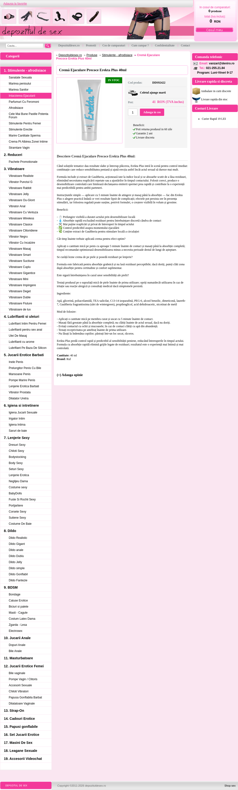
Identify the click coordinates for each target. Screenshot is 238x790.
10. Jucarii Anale (17, 638)
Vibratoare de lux (20, 309)
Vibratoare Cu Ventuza (23, 212)
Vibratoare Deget (20, 291)
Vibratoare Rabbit (20, 188)
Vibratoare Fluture (20, 303)
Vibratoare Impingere (22, 285)
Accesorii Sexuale (20, 685)
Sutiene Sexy (17, 517)
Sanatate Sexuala (20, 77)
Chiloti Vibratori (18, 691)
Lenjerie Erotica (19, 475)
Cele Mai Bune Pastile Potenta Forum (28, 115)
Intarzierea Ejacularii (22, 95)
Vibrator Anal (17, 206)
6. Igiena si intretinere (21, 405)
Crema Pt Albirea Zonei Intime (28, 141)
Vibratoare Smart (20, 255)
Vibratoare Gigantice (22, 273)
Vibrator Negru (18, 236)
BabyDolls (15, 493)
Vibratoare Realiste (21, 176)
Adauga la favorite (15, 3)
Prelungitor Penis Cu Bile (25, 368)
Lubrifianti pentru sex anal (25, 329)
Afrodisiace (16, 108)
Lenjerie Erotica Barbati (24, 386)
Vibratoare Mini (18, 279)
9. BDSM (11, 587)
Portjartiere (16, 505)
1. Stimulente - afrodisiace (25, 70)
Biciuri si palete (18, 606)
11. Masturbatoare (18, 658)
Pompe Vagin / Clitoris (23, 679)
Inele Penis (16, 362)
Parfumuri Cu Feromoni (24, 101)
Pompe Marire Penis (22, 380)
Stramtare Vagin (19, 147)
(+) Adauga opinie (70, 375)
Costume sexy (18, 487)
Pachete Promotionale (23, 161)
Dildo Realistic (18, 538)
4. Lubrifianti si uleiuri (21, 316)
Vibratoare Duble (20, 297)
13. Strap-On (14, 711)
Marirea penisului (20, 83)
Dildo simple (17, 568)
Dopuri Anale (17, 645)
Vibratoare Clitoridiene (23, 230)
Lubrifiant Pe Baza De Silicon (27, 348)
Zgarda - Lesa (18, 625)
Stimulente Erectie (20, 129)
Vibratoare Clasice (21, 224)
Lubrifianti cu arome (21, 341)
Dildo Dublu (16, 556)
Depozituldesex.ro (70, 55)
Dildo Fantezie (18, 580)
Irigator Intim (17, 418)
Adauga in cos (152, 112)
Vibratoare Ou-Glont (22, 200)
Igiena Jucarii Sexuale (23, 412)
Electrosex (15, 631)
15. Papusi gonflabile (21, 727)
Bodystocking (17, 457)
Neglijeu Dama (18, 481)
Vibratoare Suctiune (21, 261)
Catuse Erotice (18, 600)
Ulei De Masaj (18, 335)
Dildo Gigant (17, 544)
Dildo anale (16, 550)
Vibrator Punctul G (21, 182)
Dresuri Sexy (17, 445)
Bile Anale (15, 651)
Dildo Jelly (15, 562)
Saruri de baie (18, 430)
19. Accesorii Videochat (23, 759)
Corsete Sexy (17, 511)
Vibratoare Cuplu (20, 267)
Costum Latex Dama (22, 618)
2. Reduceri (13, 155)
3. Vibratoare (14, 169)
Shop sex (230, 785)
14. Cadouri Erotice (19, 719)
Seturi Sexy (16, 469)
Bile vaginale (17, 673)
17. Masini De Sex (18, 743)
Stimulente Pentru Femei (25, 123)
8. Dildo (10, 531)
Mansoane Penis (19, 374)
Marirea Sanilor (18, 89)
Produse (91, 55)
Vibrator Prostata (20, 392)
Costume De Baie (20, 523)
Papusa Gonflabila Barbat (25, 697)
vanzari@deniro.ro (221, 63)
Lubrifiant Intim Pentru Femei (27, 323)
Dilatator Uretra (18, 398)
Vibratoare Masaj (20, 248)
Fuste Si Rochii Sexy (22, 499)
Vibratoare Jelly (19, 194)
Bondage (14, 594)
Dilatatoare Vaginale (22, 703)
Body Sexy (16, 463)
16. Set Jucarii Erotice (21, 735)
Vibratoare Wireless (21, 218)
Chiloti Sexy (16, 451)
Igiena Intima (17, 424)
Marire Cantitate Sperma (25, 135)
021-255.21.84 (215, 68)
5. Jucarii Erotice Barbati (24, 355)
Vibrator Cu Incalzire (22, 242)
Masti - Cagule (18, 612)
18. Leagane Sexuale (20, 751)
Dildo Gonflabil (18, 574)
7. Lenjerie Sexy (17, 438)
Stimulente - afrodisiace (117, 55)
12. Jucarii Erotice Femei (24, 666)
